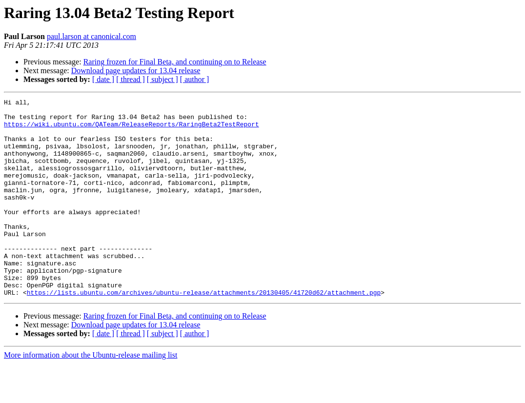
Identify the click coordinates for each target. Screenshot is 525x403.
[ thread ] (130, 79)
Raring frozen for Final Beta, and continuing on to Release (174, 62)
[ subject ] (162, 79)
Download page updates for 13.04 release (136, 70)
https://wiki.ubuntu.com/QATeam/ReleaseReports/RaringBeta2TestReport (131, 129)
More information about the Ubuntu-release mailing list (90, 394)
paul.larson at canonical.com (91, 36)
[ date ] (103, 79)
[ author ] (194, 79)
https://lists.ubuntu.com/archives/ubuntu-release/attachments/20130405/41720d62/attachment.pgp (204, 331)
